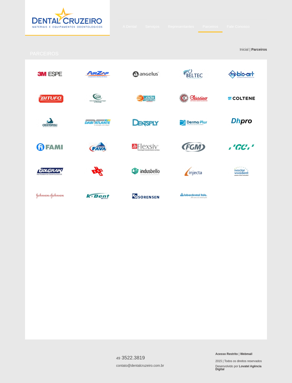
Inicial (245, 49)
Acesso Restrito (227, 354)
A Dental (130, 26)
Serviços (152, 26)
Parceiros (210, 26)
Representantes (181, 26)
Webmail (246, 354)
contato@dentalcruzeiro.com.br (138, 365)
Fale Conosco (238, 26)
